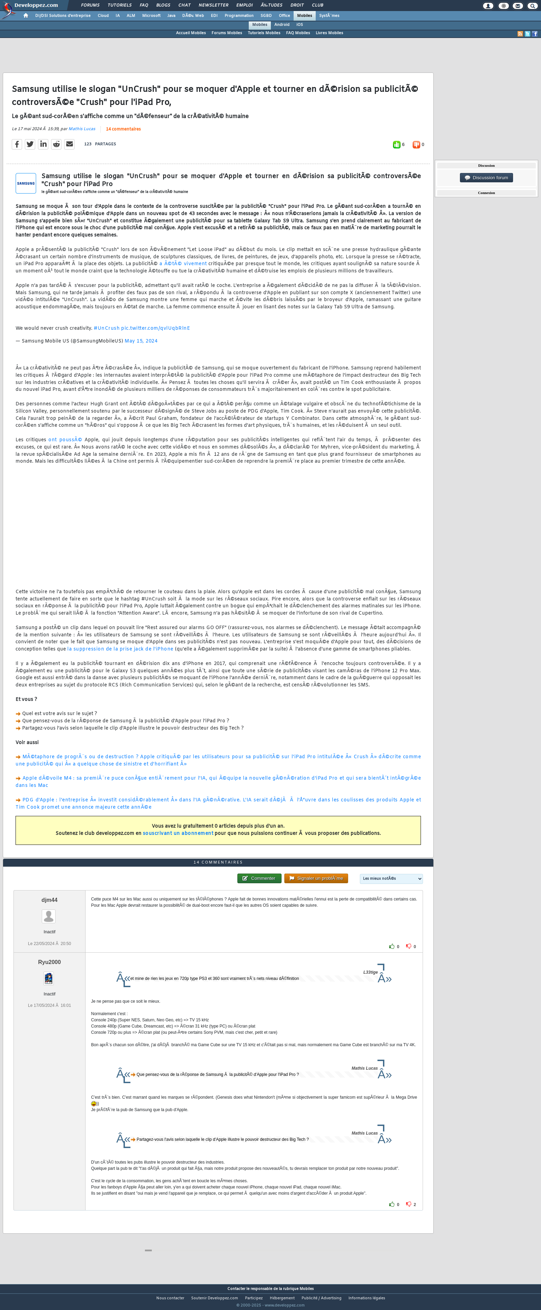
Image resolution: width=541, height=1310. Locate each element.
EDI (214, 15)
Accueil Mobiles (191, 33)
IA (118, 15)
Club (317, 5)
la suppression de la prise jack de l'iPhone (120, 654)
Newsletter (213, 5)
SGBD (266, 15)
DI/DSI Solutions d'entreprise (63, 15)
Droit (297, 5)
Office (284, 15)
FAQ (144, 5)
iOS (299, 24)
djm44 (49, 913)
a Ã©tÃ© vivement (183, 268)
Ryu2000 (49, 975)
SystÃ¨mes (329, 15)
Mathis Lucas (81, 133)
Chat (184, 5)
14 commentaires (123, 134)
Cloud (103, 15)
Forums (90, 5)
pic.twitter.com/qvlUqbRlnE (155, 332)
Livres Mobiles (329, 33)
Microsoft (151, 15)
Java (171, 15)
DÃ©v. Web (193, 15)
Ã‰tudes (271, 5)
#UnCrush (107, 332)
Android (281, 24)
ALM (131, 15)
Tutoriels (119, 5)
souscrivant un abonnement (178, 838)
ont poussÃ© (65, 444)
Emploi (244, 5)
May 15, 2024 (141, 345)
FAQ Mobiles (298, 33)
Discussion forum (486, 178)
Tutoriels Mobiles (264, 33)
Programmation (239, 15)
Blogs (163, 5)
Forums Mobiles (227, 33)
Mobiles (304, 15)
